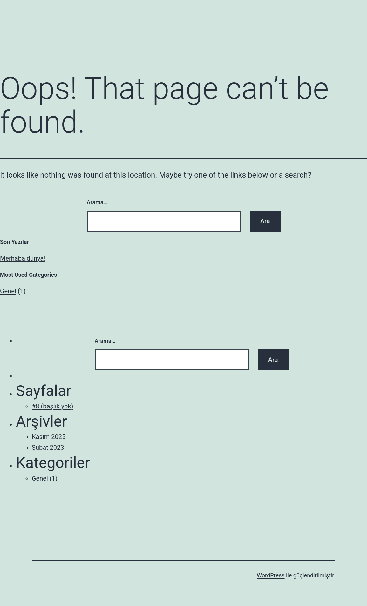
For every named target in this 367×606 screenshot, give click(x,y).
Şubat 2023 (48, 447)
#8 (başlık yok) (52, 406)
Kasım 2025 (48, 437)
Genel (8, 291)
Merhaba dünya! (22, 258)
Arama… (97, 202)
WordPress (270, 575)
